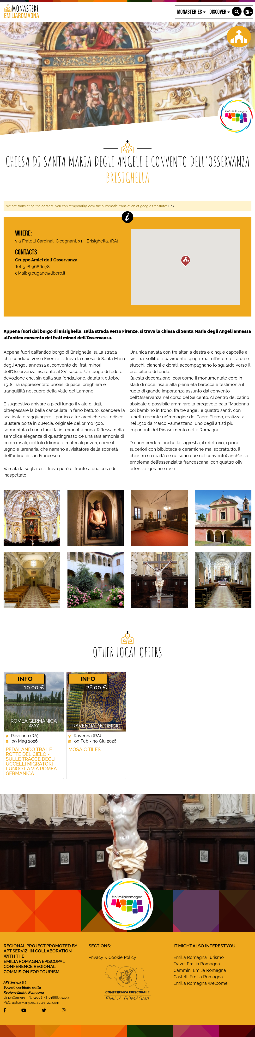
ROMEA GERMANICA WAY (34, 723)
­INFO (25, 678)
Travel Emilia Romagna (197, 963)
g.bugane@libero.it (46, 273)
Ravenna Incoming (96, 726)
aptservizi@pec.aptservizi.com (35, 1002)
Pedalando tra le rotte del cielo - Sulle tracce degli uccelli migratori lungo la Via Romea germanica (31, 761)
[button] (237, 11)
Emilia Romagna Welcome (201, 983)
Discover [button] (219, 11)
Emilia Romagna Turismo (199, 957)
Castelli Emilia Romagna (198, 976)
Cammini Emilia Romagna (200, 970)
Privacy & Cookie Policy (112, 957)
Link (171, 206)
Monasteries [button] (191, 11)
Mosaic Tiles (84, 749)
